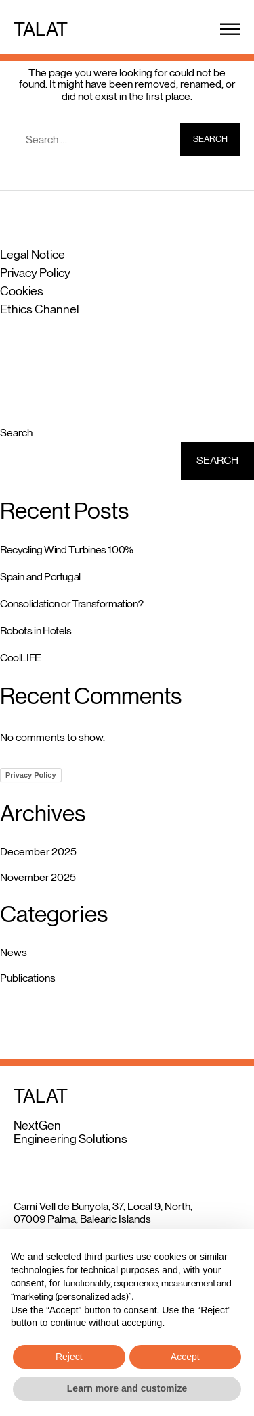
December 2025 (38, 851)
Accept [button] (185, 1356)
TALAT (41, 29)
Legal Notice (32, 254)
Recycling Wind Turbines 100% (66, 549)
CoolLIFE (20, 657)
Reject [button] (69, 1356)
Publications (28, 977)
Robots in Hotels (36, 630)
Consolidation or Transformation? (71, 603)
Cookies (21, 291)
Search (16, 432)
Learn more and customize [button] (127, 1388)
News (13, 952)
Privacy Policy (35, 273)
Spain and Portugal (40, 576)
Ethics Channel (39, 309)
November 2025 (38, 877)
